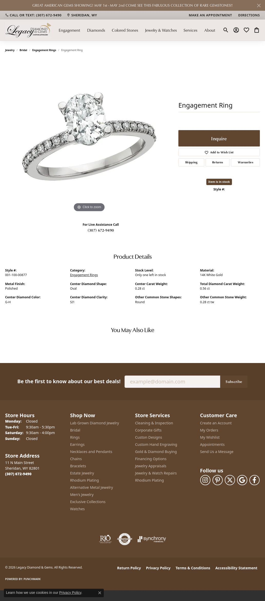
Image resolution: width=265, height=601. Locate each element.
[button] (226, 30)
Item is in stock (219, 182)
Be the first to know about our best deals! (68, 381)
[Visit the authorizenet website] (125, 539)
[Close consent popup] (99, 592)
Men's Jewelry (82, 494)
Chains (76, 458)
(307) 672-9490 (101, 230)
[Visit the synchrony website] (152, 539)
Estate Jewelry (82, 473)
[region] (89, 136)
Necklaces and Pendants (91, 451)
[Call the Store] (18, 473)
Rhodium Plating (84, 480)
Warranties (245, 162)
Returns (217, 162)
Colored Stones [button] (125, 30)
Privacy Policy (158, 567)
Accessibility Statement (236, 567)
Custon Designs (148, 437)
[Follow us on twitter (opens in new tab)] (230, 480)
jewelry (10, 50)
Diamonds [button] (96, 30)
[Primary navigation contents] (137, 30)
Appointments (212, 444)
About (209, 30)
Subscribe (234, 381)
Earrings (77, 444)
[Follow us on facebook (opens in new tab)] (254, 480)
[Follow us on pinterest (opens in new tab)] (217, 480)
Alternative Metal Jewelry (91, 487)
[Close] (259, 5)
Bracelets (78, 465)
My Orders (209, 430)
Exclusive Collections (88, 501)
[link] (33, 15)
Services (190, 30)
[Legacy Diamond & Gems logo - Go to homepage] (28, 30)
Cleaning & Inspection (154, 423)
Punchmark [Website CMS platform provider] (32, 579)
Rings (75, 437)
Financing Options (151, 458)
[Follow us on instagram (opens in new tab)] (205, 480)
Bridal (23, 50)
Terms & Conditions (193, 567)
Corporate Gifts (148, 430)
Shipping (191, 162)
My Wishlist (210, 437)
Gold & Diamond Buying (156, 451)
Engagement (69, 30)
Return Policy (129, 567)
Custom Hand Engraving (156, 444)
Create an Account (216, 423)
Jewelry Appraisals (150, 465)
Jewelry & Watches (161, 30)
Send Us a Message (216, 451)
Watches (77, 508)
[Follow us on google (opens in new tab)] (242, 480)
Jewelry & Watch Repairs (156, 473)
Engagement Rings (44, 50)
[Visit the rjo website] (105, 539)
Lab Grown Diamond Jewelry (94, 423)
